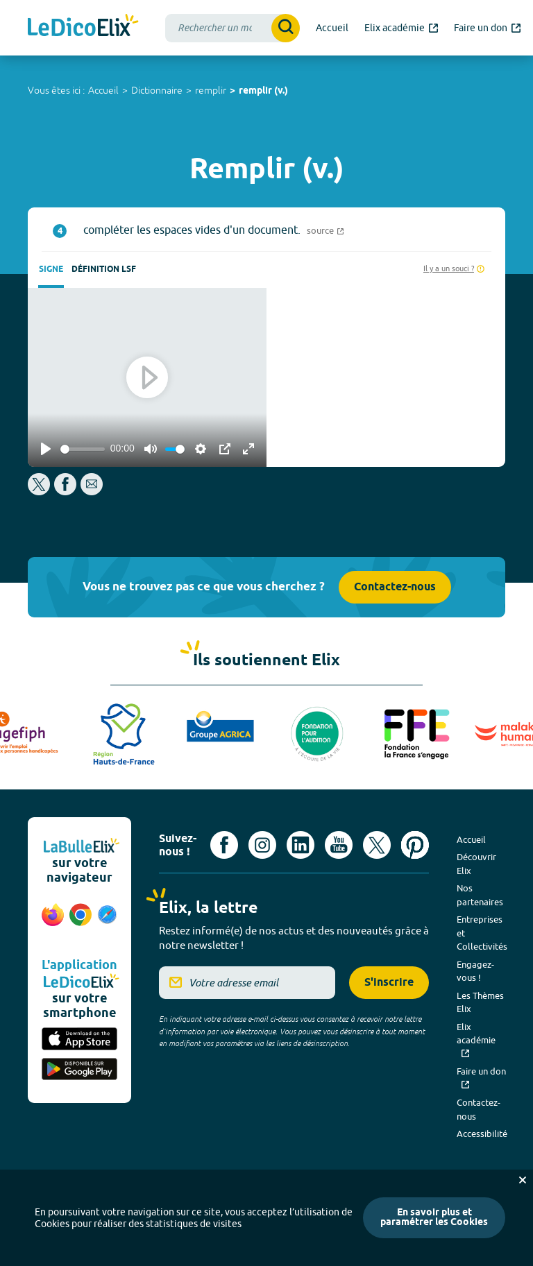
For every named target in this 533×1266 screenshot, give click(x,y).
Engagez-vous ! (475, 971)
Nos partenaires (480, 894)
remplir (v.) (263, 91)
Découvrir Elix (476, 863)
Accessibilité (482, 1133)
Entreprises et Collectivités (482, 933)
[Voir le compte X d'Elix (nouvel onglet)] (377, 845)
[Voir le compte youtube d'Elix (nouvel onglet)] (339, 845)
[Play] (46, 449)
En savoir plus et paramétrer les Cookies (434, 1217)
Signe (51, 269)
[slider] (82, 449)
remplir (210, 90)
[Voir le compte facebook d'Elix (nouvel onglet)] (224, 845)
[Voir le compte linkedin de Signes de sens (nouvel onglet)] (300, 845)
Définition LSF (103, 269)
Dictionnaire (157, 90)
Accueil (103, 90)
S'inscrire (389, 982)
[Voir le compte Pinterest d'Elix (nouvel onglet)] (415, 845)
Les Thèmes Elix (480, 1002)
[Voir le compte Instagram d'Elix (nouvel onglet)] (262, 845)
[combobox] (232, 28)
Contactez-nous (395, 587)
